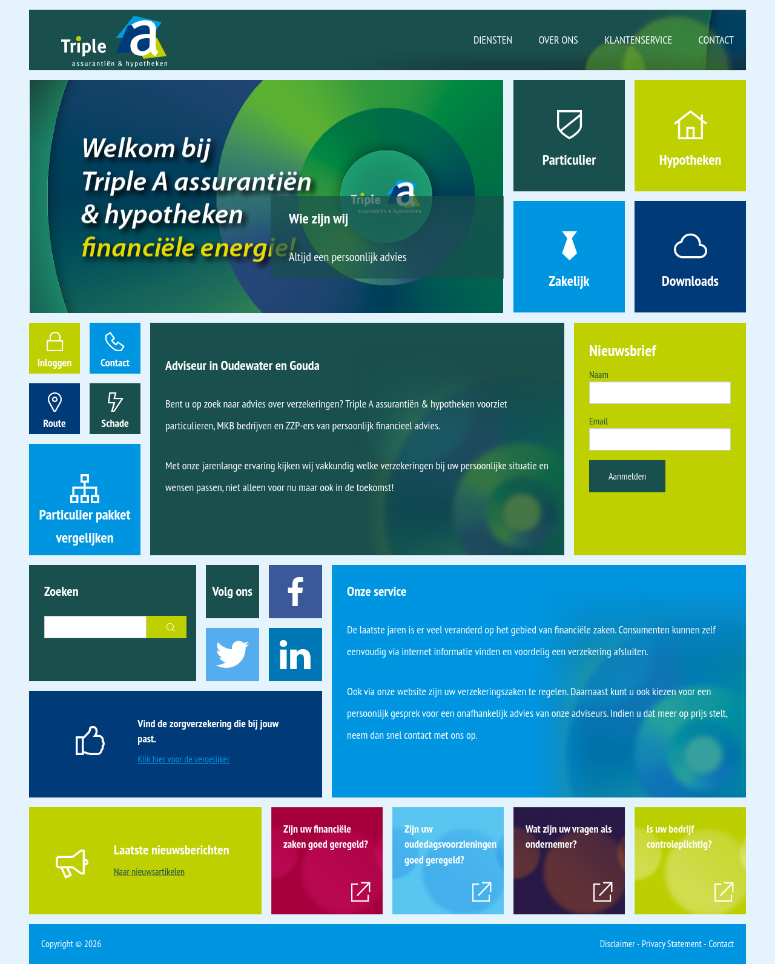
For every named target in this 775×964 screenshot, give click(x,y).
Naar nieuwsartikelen (149, 871)
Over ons (558, 40)
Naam (598, 374)
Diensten (492, 40)
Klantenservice (638, 40)
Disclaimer (617, 943)
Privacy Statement (672, 943)
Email (598, 421)
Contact (716, 40)
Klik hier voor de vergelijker (183, 759)
